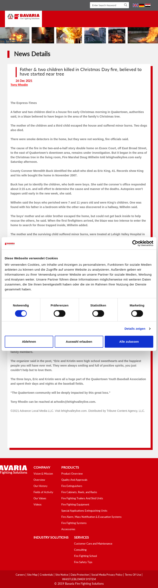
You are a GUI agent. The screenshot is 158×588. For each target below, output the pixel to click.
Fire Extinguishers (71, 486)
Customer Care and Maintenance (93, 543)
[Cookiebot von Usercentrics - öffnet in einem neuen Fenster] (135, 243)
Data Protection (80, 574)
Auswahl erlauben (79, 341)
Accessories (68, 529)
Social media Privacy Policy (107, 574)
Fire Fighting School (85, 556)
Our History (41, 486)
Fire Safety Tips (83, 562)
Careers (21, 574)
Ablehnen (29, 341)
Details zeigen (134, 328)
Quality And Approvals (74, 479)
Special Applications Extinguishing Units (84, 510)
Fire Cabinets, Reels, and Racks (79, 492)
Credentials (47, 574)
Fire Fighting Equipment (75, 504)
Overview (39, 479)
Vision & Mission (43, 473)
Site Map (32, 574)
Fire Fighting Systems (74, 523)
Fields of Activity (43, 492)
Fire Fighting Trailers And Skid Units (82, 498)
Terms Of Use (133, 574)
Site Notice (62, 574)
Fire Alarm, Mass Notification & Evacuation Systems (91, 516)
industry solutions (51, 537)
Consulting (80, 549)
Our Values (40, 498)
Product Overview (72, 473)
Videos (38, 504)
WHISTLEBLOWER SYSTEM (79, 579)
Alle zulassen (129, 341)
